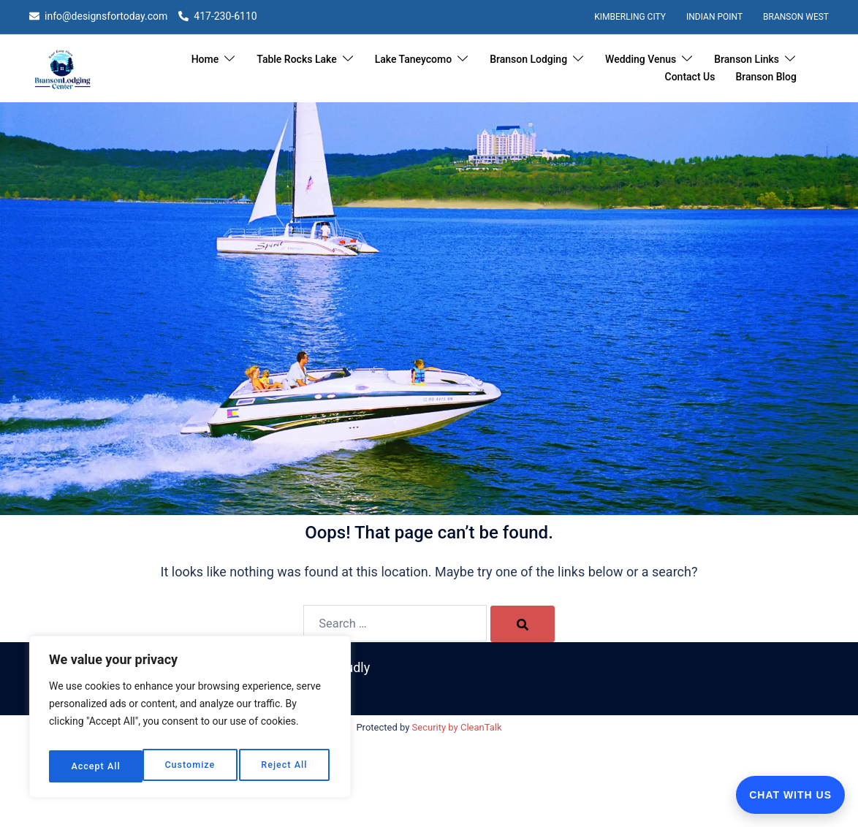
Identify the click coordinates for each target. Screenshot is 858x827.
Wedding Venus (640, 59)
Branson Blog (766, 77)
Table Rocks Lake (296, 59)
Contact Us (690, 77)
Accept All (286, 766)
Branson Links (746, 59)
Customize (95, 766)
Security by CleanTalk (457, 728)
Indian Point (714, 17)
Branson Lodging (528, 59)
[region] (190, 721)
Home (205, 59)
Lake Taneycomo (413, 59)
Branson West (796, 17)
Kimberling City (630, 17)
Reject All (190, 766)
